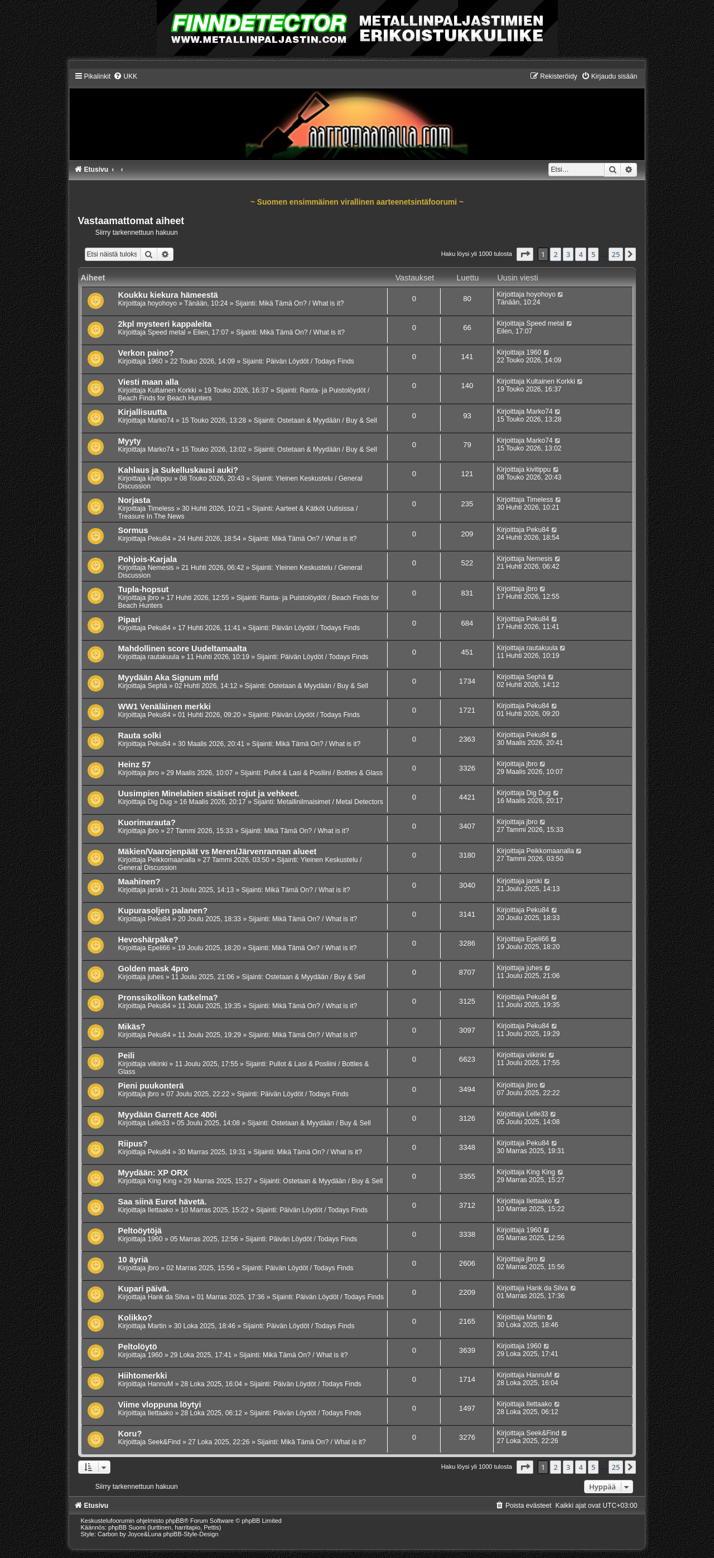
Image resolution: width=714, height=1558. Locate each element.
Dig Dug (160, 802)
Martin (157, 1326)
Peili (126, 1055)
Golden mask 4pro (153, 968)
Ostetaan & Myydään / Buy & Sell (327, 420)
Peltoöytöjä (140, 1230)
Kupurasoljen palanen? (163, 910)
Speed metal (167, 332)
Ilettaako (160, 1210)
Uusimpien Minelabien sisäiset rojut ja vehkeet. (209, 793)
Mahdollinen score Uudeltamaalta (182, 648)
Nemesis (161, 568)
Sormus (133, 530)
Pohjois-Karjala (147, 559)
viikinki (158, 1064)
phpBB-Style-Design (191, 1534)
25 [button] (616, 254)
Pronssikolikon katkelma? (168, 997)
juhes (156, 977)
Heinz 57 (134, 764)
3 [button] (568, 254)
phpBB (175, 1520)
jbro (153, 598)
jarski (155, 890)
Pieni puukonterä (151, 1085)
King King (162, 1181)
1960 (155, 361)
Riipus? (133, 1143)
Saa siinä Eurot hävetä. (162, 1201)
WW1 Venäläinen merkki (164, 706)
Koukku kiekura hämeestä (168, 295)
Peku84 (159, 539)
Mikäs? (132, 1026)
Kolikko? (135, 1317)
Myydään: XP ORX (153, 1172)
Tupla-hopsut (143, 589)
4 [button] (580, 254)
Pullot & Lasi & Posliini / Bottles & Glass (323, 773)
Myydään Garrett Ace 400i (167, 1114)
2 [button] (555, 254)
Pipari (129, 619)
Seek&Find (164, 1442)
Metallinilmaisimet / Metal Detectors (330, 802)
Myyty (129, 441)
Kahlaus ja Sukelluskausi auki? (178, 470)
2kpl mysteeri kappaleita (165, 324)
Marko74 (161, 420)
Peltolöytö (137, 1346)
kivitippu (160, 478)
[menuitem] (125, 76)
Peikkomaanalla (171, 860)
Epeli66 (159, 948)
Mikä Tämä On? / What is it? (301, 303)
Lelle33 (159, 1123)
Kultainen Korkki (172, 390)
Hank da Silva (169, 1297)
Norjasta (134, 500)
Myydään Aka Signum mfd (168, 677)
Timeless (161, 508)
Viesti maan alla (148, 382)
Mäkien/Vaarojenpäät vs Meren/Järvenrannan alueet (217, 851)
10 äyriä (133, 1259)
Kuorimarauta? (147, 822)
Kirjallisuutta (142, 412)
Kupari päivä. (143, 1288)
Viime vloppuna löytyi (159, 1404)
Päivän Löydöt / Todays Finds (310, 361)
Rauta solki (139, 735)
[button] (525, 254)
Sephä (157, 686)
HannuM (160, 1384)
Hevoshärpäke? (148, 939)
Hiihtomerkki (142, 1375)
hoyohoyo (162, 303)
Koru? (130, 1433)
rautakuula (163, 657)
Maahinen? (139, 881)
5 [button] (593, 254)
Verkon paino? (146, 353)
